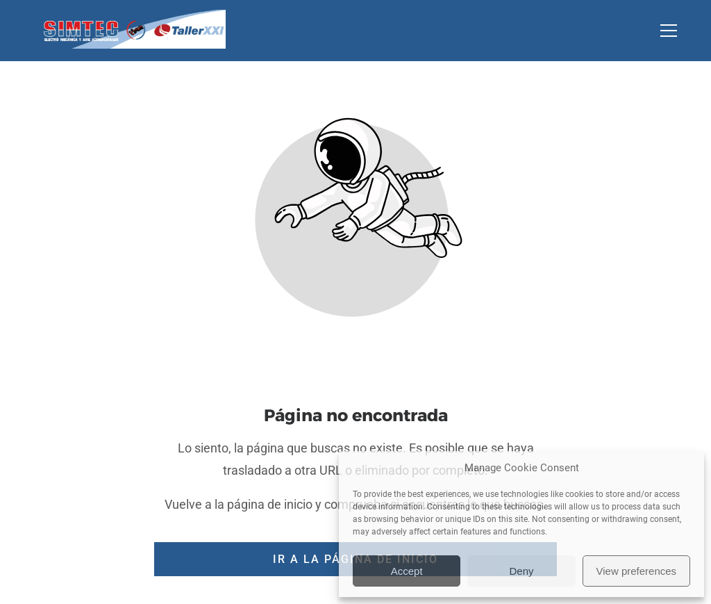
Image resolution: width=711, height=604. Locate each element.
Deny (521, 571)
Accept (407, 571)
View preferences (636, 571)
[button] (677, 30)
